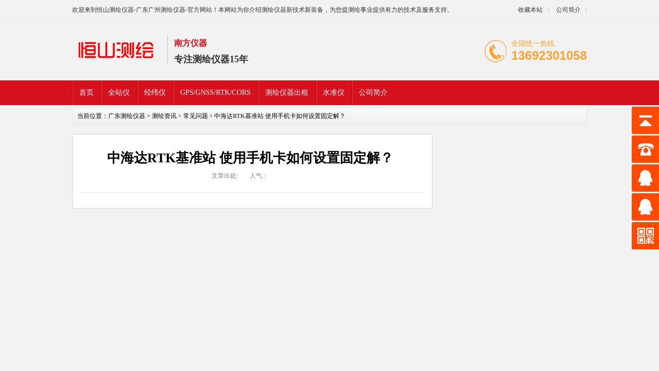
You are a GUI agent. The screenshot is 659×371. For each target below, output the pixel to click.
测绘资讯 (164, 116)
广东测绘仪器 (126, 116)
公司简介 (567, 9)
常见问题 (195, 116)
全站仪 (119, 92)
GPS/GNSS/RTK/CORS (215, 92)
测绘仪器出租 (286, 92)
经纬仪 (155, 92)
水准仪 (333, 92)
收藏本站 (530, 9)
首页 (86, 92)
